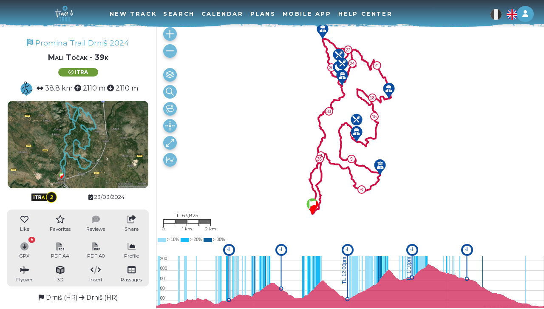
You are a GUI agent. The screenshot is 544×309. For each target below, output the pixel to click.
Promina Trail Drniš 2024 (78, 42)
